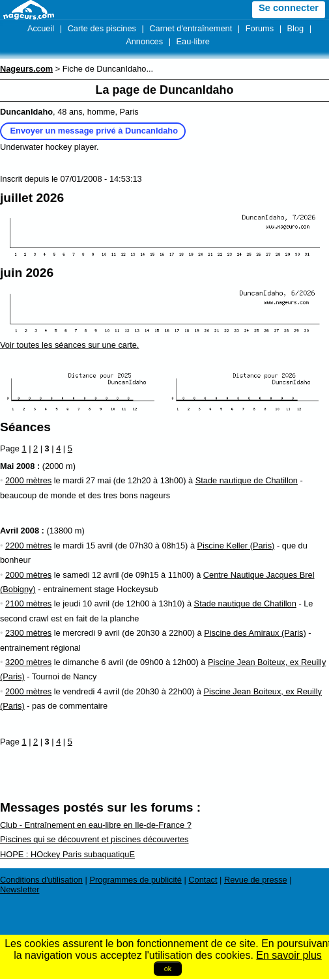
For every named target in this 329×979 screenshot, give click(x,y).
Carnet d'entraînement (190, 28)
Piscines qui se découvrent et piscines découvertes (94, 839)
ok (168, 968)
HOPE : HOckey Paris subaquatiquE (67, 854)
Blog (295, 28)
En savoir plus (289, 955)
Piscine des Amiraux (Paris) (255, 633)
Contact (202, 880)
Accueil (40, 28)
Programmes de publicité (135, 880)
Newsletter (19, 889)
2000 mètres (28, 480)
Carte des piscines (102, 28)
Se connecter (289, 8)
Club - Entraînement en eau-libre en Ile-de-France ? (96, 825)
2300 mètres (28, 633)
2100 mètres (28, 603)
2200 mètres (28, 545)
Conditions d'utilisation (41, 880)
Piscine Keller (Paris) (236, 545)
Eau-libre (193, 41)
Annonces (144, 41)
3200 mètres (28, 662)
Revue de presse (255, 880)
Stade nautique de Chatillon (246, 480)
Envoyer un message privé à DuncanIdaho (94, 130)
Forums (260, 28)
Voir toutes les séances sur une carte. (69, 345)
